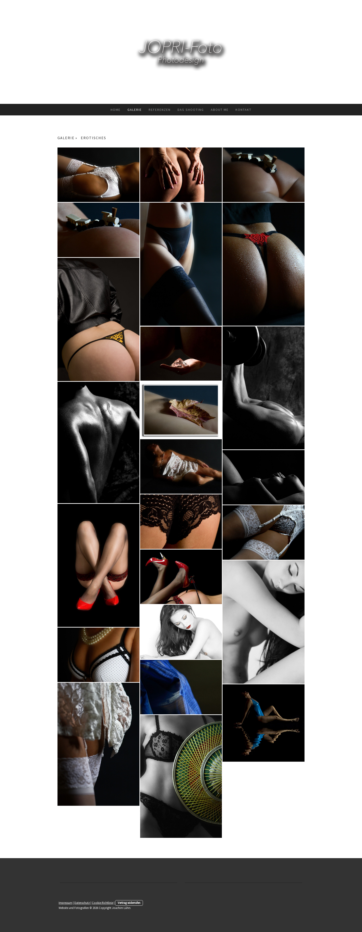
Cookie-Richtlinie (102, 903)
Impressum (65, 903)
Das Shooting (191, 110)
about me (220, 110)
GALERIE (134, 110)
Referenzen (160, 110)
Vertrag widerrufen (129, 903)
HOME (116, 110)
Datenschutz (82, 903)
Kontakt (243, 110)
